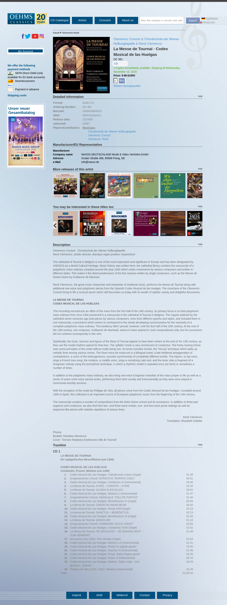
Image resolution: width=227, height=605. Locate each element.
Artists (82, 20)
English (207, 22)
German (209, 18)
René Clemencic (150, 43)
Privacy (167, 595)
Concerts (105, 20)
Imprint (76, 595)
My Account (25, 51)
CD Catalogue (60, 20)
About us (128, 20)
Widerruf (122, 595)
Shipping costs (17, 95)
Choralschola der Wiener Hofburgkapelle (112, 131)
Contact (145, 595)
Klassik (56, 33)
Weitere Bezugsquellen (127, 85)
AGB (99, 595)
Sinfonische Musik (70, 33)
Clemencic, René (98, 139)
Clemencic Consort (127, 39)
